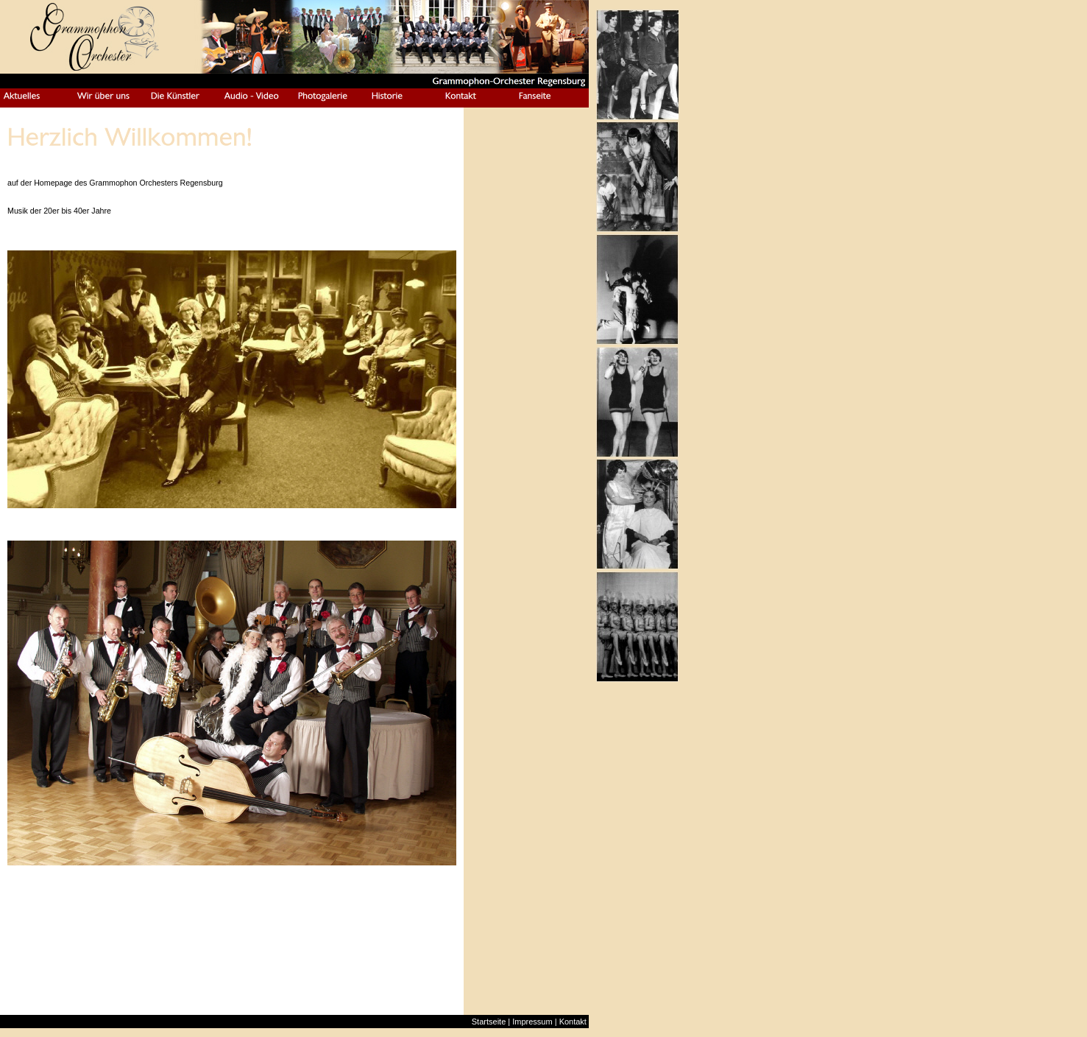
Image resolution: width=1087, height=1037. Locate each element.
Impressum (532, 1021)
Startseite (489, 1021)
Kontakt (573, 1021)
